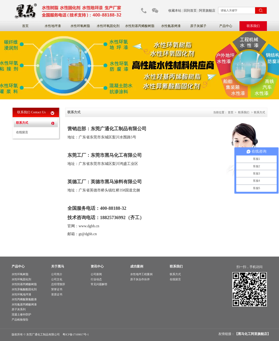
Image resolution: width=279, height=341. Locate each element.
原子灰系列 (19, 309)
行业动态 (96, 279)
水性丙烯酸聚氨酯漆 (24, 299)
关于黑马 (57, 266)
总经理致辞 (58, 284)
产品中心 (18, 266)
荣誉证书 (56, 289)
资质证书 (56, 294)
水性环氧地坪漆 (21, 294)
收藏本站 (174, 10)
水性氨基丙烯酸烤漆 (24, 304)
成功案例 (136, 266)
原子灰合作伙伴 (140, 279)
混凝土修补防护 (21, 314)
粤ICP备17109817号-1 (76, 334)
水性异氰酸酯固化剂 (24, 289)
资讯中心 (97, 266)
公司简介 (56, 274)
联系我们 (243, 112)
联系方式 (259, 112)
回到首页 (190, 10)
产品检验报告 (20, 319)
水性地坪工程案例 (141, 274)
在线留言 (175, 279)
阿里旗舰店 (207, 10)
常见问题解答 (99, 284)
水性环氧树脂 (20, 274)
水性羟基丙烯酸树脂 (24, 284)
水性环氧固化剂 (21, 279)
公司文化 (56, 279)
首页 (230, 112)
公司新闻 (96, 274)
